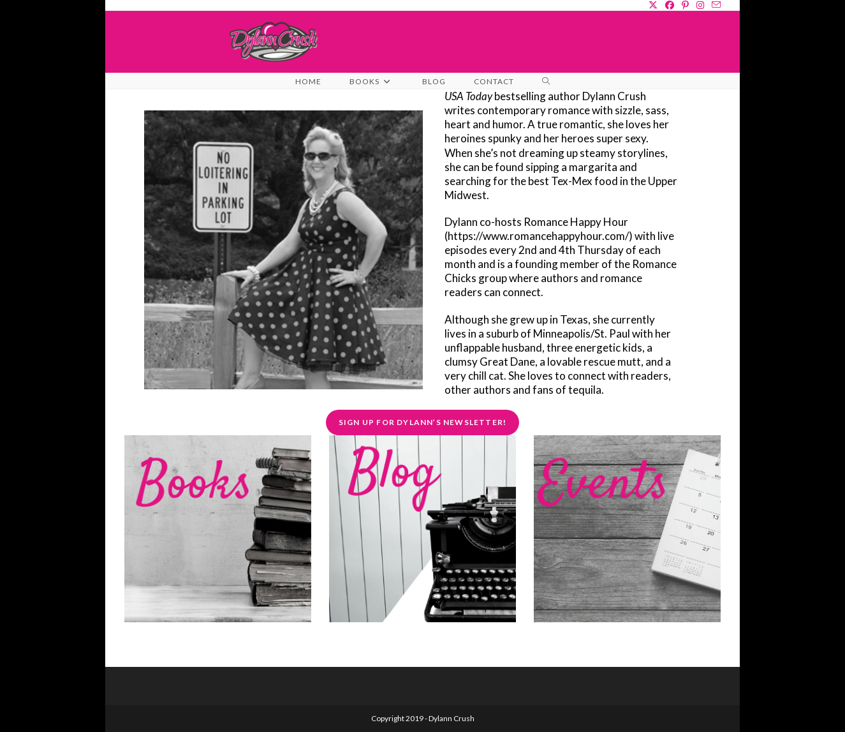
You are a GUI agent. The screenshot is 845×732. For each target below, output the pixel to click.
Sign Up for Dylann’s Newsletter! (422, 422)
